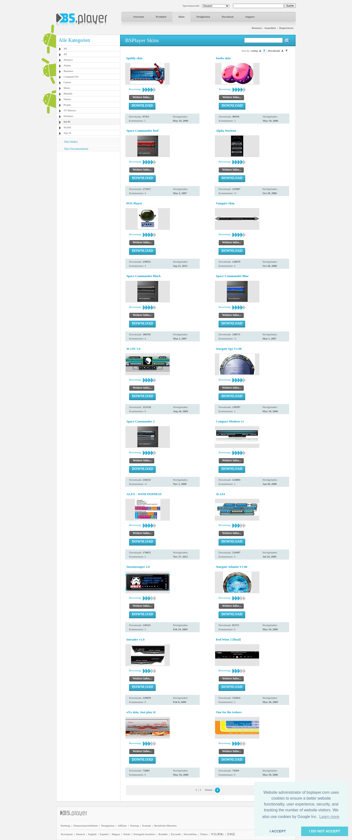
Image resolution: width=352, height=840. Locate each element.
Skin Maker (71, 141)
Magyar (116, 834)
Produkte (161, 16)
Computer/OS (71, 76)
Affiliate (122, 825)
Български (67, 834)
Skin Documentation (76, 149)
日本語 (231, 834)
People (67, 104)
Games (67, 82)
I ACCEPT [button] (278, 831)
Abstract (68, 59)
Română (163, 834)
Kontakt (146, 825)
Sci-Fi (67, 121)
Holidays (68, 116)
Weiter (209, 789)
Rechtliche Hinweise (165, 825)
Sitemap (134, 825)
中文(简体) (217, 834)
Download (227, 16)
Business (68, 71)
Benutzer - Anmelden (264, 27)
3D (65, 54)
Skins (181, 16)
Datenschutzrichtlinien (86, 825)
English (92, 834)
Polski (126, 834)
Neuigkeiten (203, 16)
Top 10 (67, 132)
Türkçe (204, 834)
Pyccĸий (175, 834)
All (65, 48)
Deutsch (80, 834)
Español (104, 834)
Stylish (67, 127)
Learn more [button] (329, 817)
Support (250, 16)
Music (67, 87)
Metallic (68, 93)
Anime (67, 65)
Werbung (65, 825)
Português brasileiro (144, 834)
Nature (67, 99)
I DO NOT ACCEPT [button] (324, 831)
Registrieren (286, 27)
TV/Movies (70, 110)
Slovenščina (190, 834)
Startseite (138, 16)
